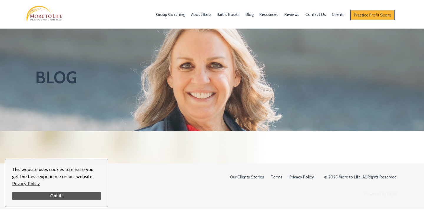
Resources (269, 14)
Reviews (291, 14)
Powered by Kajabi (381, 193)
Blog (250, 14)
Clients (338, 14)
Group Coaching (170, 14)
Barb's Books (228, 14)
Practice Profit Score (372, 15)
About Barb (201, 14)
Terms (277, 177)
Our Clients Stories (247, 177)
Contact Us (315, 14)
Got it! (56, 195)
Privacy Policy (26, 183)
